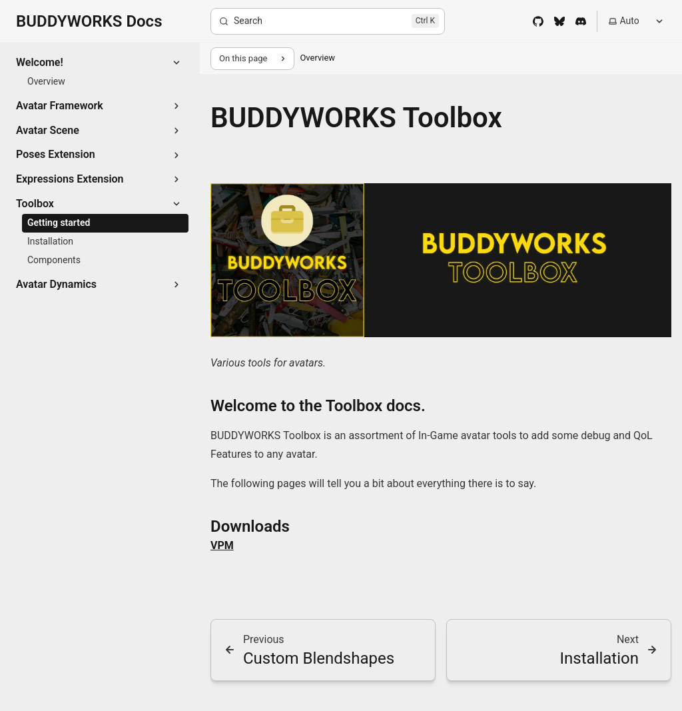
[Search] (327, 21)
